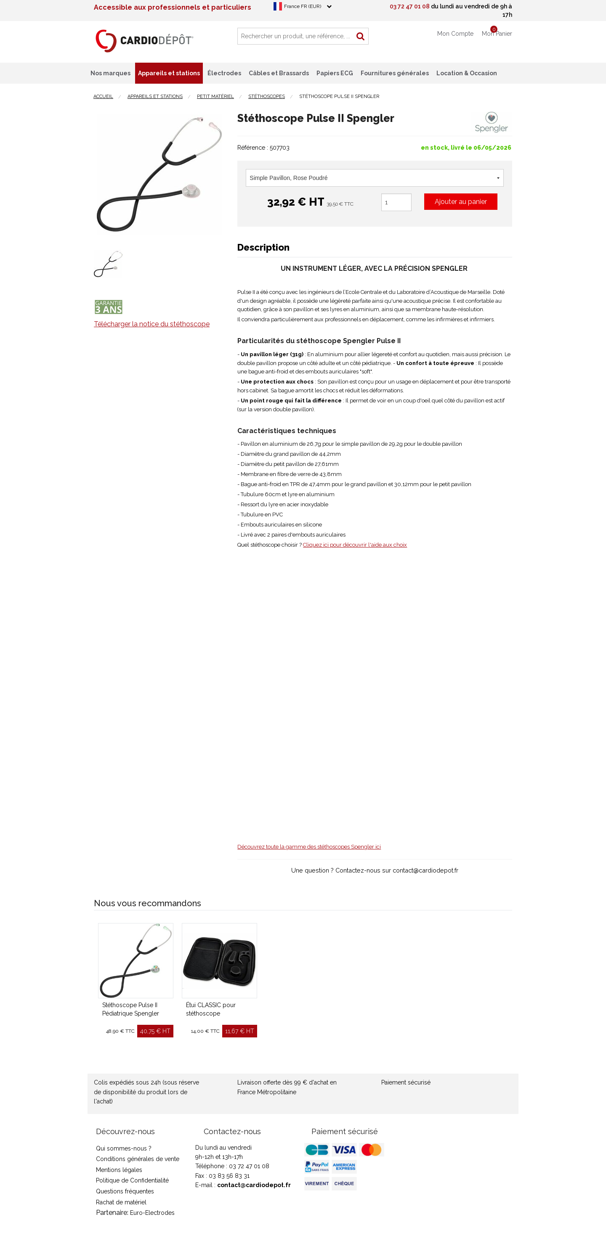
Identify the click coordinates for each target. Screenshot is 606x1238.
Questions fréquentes (125, 1191)
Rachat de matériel (121, 1202)
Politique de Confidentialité (132, 1180)
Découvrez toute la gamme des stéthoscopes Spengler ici (309, 847)
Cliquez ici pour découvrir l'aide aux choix (355, 545)
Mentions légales (119, 1170)
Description (263, 247)
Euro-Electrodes (152, 1212)
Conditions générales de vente (137, 1159)
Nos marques (110, 73)
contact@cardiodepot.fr (254, 1185)
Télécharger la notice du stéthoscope (152, 324)
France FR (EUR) (303, 6)
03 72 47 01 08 (410, 6)
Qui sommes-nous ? (124, 1148)
